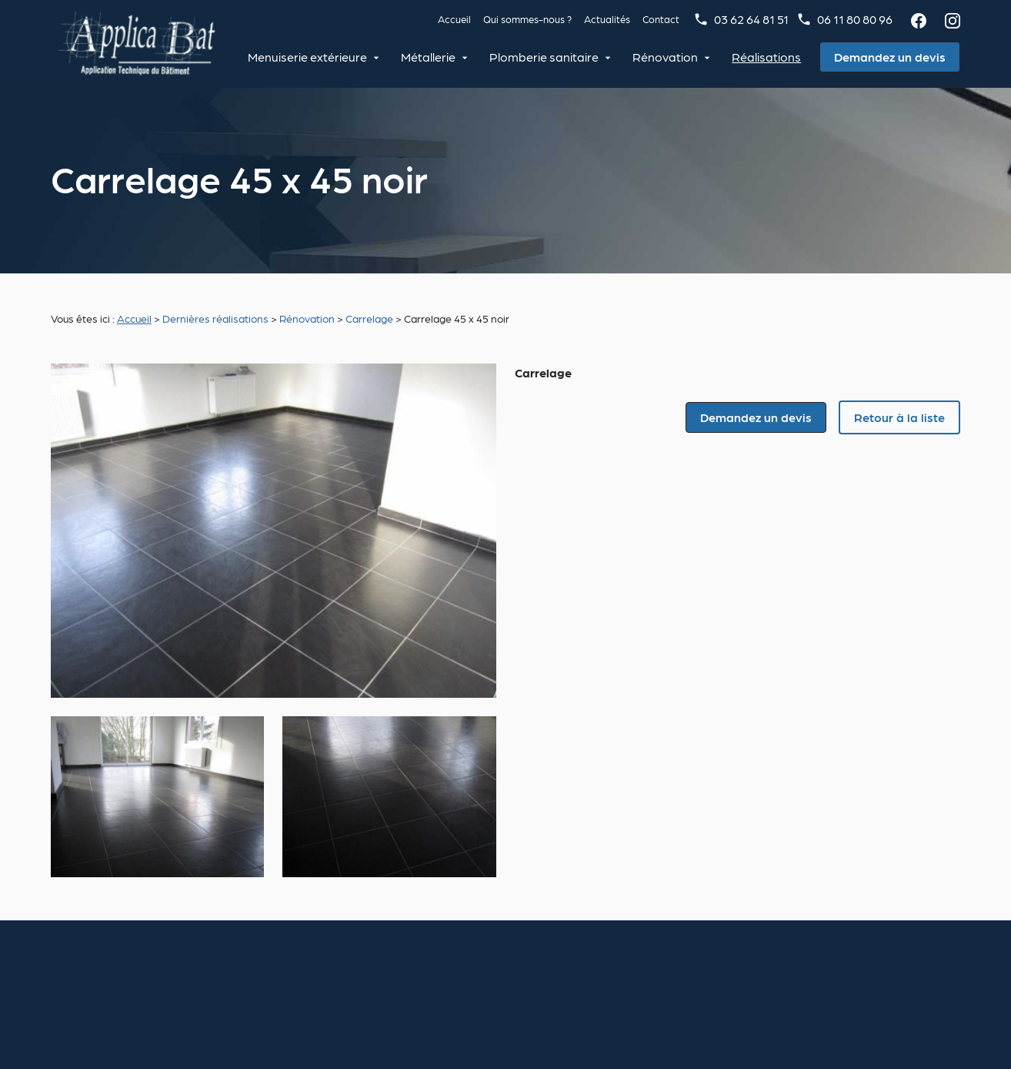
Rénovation (667, 56)
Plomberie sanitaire (546, 56)
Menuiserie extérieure (309, 56)
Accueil (454, 19)
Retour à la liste (899, 417)
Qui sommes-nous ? (527, 19)
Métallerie (430, 56)
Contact (660, 19)
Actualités (607, 19)
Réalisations (768, 56)
